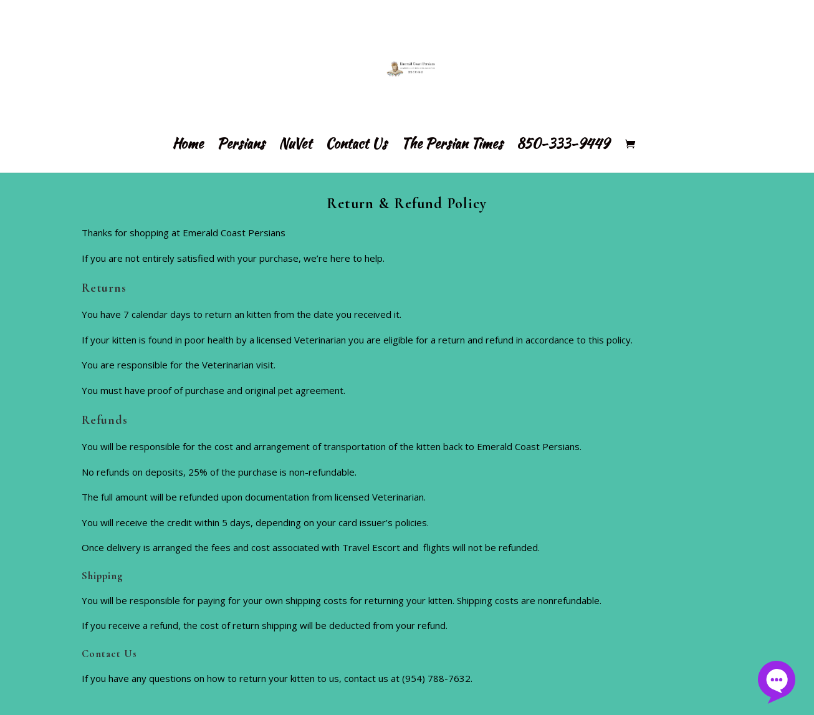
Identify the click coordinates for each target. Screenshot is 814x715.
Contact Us (356, 146)
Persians (241, 146)
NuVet (295, 146)
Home (187, 146)
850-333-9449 (563, 146)
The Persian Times (452, 146)
